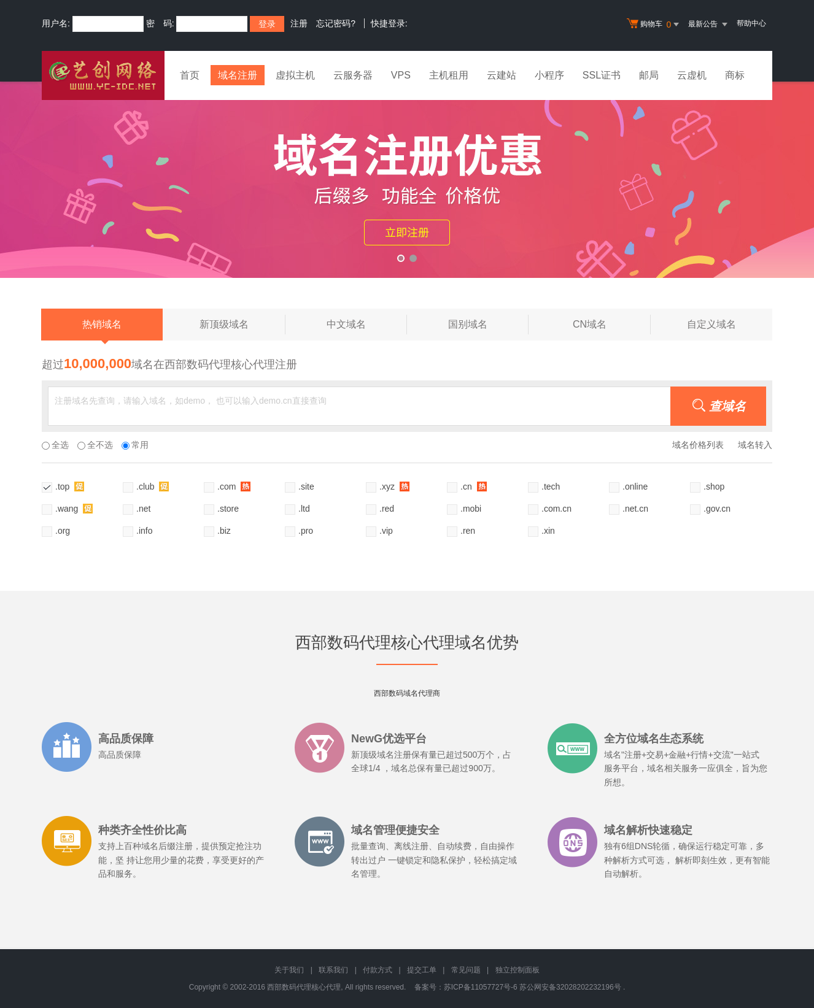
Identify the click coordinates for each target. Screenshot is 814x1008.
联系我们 (333, 970)
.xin (548, 531)
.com (233, 486)
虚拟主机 (295, 75)
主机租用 (448, 75)
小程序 (549, 75)
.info (144, 531)
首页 (190, 75)
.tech (550, 486)
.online (635, 486)
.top (69, 486)
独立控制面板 (517, 970)
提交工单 (421, 970)
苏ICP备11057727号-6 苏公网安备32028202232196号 (532, 987)
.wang (74, 508)
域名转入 (755, 445)
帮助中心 (751, 23)
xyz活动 (407, 180)
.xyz (394, 486)
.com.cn (556, 509)
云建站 (501, 75)
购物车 (654, 24)
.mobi (470, 509)
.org (62, 531)
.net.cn (635, 509)
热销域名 (102, 329)
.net (143, 509)
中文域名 (367, 324)
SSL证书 (602, 75)
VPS (401, 75)
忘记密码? (335, 23)
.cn (473, 486)
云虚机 (692, 75)
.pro (305, 531)
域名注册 (237, 75)
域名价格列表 (698, 445)
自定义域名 (711, 324)
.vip (386, 531)
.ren (467, 531)
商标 (735, 75)
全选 (55, 445)
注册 (299, 23)
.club (152, 486)
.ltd (304, 509)
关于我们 (289, 970)
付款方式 (377, 970)
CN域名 (612, 324)
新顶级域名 (242, 324)
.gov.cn (717, 509)
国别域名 (488, 324)
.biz (224, 531)
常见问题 (466, 970)
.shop (714, 486)
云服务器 (353, 75)
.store (228, 509)
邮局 (649, 75)
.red (386, 509)
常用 (135, 445)
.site (306, 486)
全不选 (95, 445)
